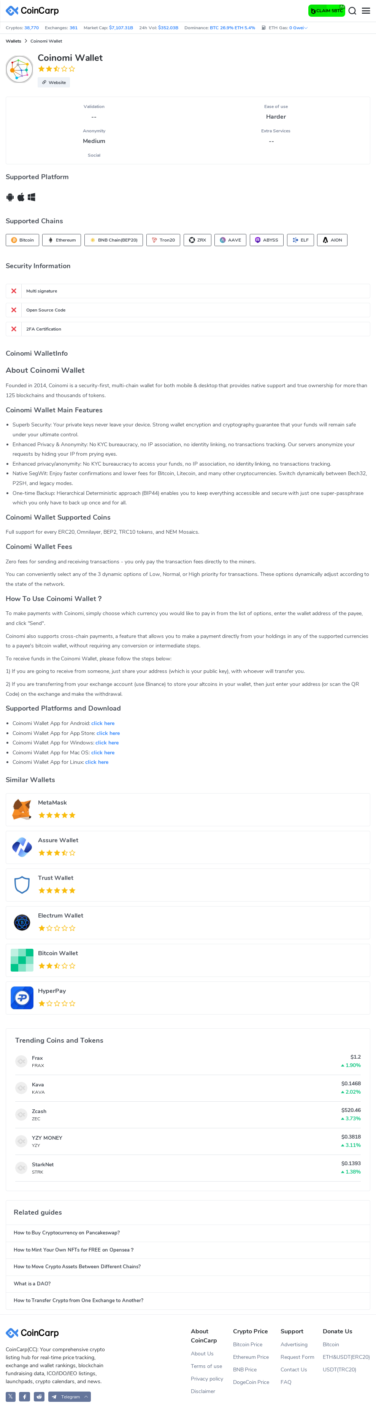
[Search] (352, 11)
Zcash (39, 1111)
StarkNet (43, 1164)
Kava (38, 1084)
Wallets (13, 41)
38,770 (31, 28)
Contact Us (294, 1369)
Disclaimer (203, 1391)
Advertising (294, 1344)
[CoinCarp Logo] (34, 11)
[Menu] (365, 11)
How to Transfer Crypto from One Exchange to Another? (78, 1300)
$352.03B (168, 28)
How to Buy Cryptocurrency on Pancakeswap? (67, 1232)
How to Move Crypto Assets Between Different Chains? (77, 1266)
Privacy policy (207, 1378)
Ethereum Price (251, 1357)
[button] (54, 82)
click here (102, 723)
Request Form (297, 1357)
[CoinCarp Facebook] (24, 1396)
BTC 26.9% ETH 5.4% (232, 28)
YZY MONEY (47, 1138)
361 (74, 28)
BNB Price (245, 1369)
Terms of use (206, 1366)
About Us (202, 1353)
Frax (37, 1058)
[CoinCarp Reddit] (39, 1396)
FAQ (286, 1382)
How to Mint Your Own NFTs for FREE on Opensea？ (74, 1250)
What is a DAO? (32, 1283)
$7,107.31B (121, 28)
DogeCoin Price (251, 1382)
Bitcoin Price (248, 1344)
